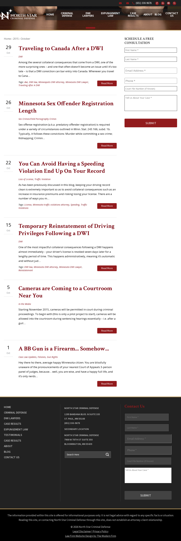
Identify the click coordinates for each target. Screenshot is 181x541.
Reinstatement (26, 269)
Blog (158, 14)
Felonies (42, 356)
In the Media (25, 303)
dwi (26, 82)
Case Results (133, 14)
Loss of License (26, 179)
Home (50, 14)
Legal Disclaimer (82, 530)
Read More (107, 83)
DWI (21, 56)
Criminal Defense (67, 14)
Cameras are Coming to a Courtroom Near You (65, 291)
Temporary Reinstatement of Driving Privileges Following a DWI (66, 229)
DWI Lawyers (12, 417)
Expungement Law (110, 14)
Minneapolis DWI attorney (51, 82)
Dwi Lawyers (88, 14)
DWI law (33, 82)
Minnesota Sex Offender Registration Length (66, 107)
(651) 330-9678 (144, 3)
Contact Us (171, 14)
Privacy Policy (100, 530)
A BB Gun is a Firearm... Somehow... (64, 348)
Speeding (75, 204)
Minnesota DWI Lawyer (77, 82)
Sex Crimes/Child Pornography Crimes (37, 118)
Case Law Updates (27, 356)
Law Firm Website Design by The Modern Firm (90, 534)
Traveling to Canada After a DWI (61, 48)
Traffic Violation (43, 179)
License (28, 204)
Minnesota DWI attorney (46, 266)
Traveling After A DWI (29, 85)
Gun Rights (52, 356)
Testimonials (13, 434)
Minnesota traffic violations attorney (51, 204)
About (148, 14)
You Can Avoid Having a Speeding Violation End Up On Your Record (62, 167)
